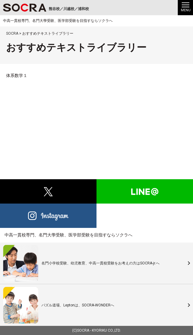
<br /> (96, 119)
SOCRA (83, 330)
